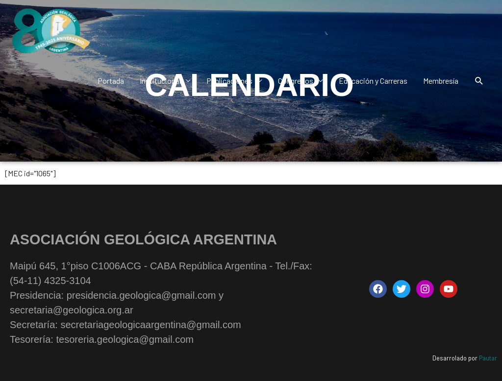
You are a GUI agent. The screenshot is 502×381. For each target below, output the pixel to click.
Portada (111, 80)
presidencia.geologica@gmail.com (141, 295)
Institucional (160, 80)
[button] (479, 81)
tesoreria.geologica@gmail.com (124, 339)
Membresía (440, 80)
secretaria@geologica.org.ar (71, 310)
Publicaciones (229, 80)
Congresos (295, 80)
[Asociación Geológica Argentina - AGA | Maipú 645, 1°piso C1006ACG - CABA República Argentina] (50, 31)
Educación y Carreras (373, 80)
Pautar (488, 358)
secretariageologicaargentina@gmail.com (150, 324)
